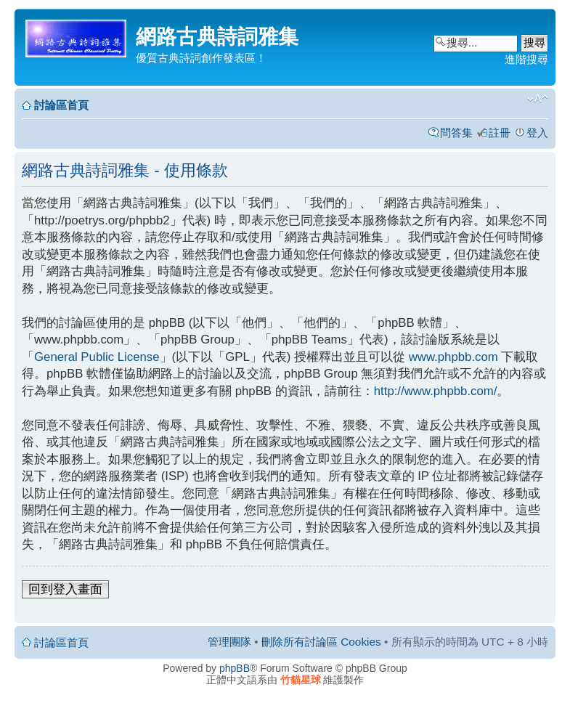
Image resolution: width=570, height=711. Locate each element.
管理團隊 (229, 641)
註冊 (499, 132)
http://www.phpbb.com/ (435, 391)
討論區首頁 (61, 105)
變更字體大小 (537, 98)
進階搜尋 (526, 59)
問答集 (456, 132)
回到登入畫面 (65, 589)
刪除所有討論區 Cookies (321, 641)
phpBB (234, 668)
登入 (537, 132)
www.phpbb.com (453, 357)
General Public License (97, 357)
